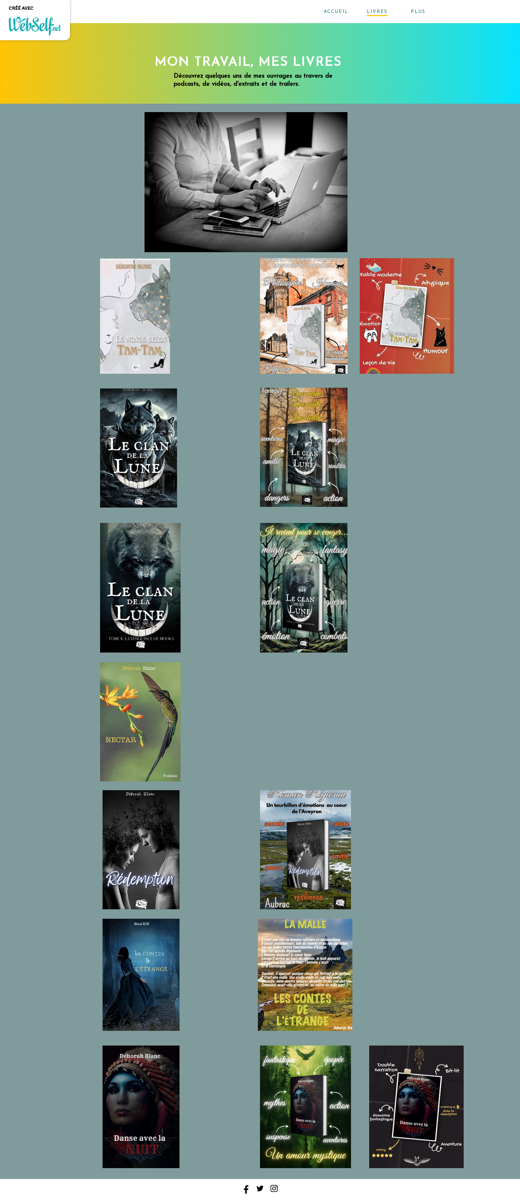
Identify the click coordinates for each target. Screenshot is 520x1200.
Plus (418, 11)
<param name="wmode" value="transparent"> (218, 316)
